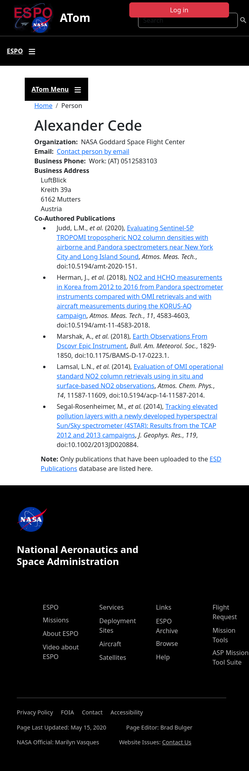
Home (43, 105)
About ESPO (60, 633)
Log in (179, 10)
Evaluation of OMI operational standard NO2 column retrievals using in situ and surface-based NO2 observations (140, 376)
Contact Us (176, 742)
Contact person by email (93, 151)
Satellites (112, 657)
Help (163, 657)
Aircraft (110, 644)
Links (164, 607)
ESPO (51, 607)
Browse (167, 643)
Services (111, 607)
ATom (75, 17)
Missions (56, 620)
